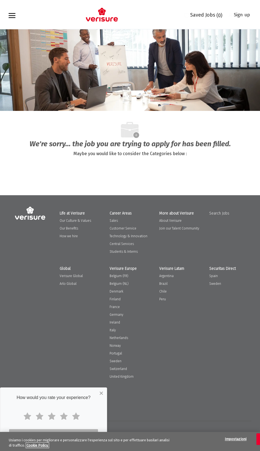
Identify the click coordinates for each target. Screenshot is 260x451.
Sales (114, 221)
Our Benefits (69, 228)
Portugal (116, 353)
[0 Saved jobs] (203, 14)
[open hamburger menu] (12, 14)
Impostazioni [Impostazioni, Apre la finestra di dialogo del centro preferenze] (235, 439)
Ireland (115, 322)
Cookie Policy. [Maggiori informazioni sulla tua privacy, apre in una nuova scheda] (37, 445)
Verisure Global (71, 276)
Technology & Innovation (128, 236)
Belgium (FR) (119, 276)
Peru (162, 299)
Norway (115, 346)
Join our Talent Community (179, 228)
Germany (116, 315)
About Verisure (170, 221)
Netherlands (119, 338)
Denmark (116, 291)
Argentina (166, 276)
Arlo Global (68, 284)
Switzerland (118, 369)
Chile (163, 291)
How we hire (69, 236)
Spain (213, 276)
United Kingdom (122, 377)
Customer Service (123, 228)
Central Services (122, 244)
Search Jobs (219, 213)
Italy (113, 330)
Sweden (115, 361)
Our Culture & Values (75, 221)
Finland (115, 299)
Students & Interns (124, 252)
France (115, 307)
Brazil (163, 284)
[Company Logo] (101, 15)
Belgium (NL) (119, 284)
